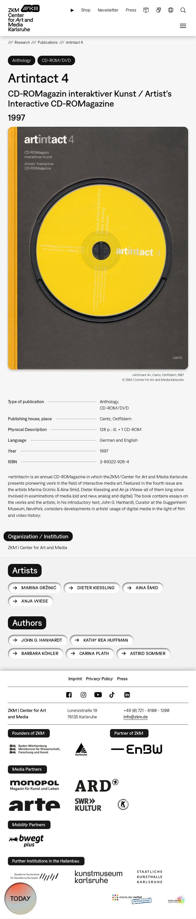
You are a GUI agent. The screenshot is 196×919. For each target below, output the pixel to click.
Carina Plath (94, 653)
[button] (98, 248)
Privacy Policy (99, 678)
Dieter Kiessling (96, 587)
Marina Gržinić (38, 587)
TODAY (20, 898)
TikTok (112, 695)
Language (171, 10)
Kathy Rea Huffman (105, 640)
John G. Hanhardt (41, 640)
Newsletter (108, 10)
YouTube (98, 695)
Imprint (75, 678)
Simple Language (146, 10)
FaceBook (69, 695)
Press (131, 10)
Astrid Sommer (147, 653)
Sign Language (158, 10)
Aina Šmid (147, 587)
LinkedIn (127, 695)
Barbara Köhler (39, 653)
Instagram (83, 695)
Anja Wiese (34, 601)
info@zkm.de (136, 716)
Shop (86, 10)
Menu (183, 26)
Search (183, 10)
